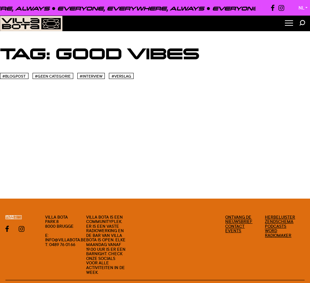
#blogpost (14, 76)
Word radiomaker (278, 233)
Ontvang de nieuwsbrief (238, 219)
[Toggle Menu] (289, 23)
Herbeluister (280, 217)
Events (233, 231)
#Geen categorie (53, 76)
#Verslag (121, 76)
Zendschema (279, 221)
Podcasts (275, 226)
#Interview (91, 76)
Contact (235, 226)
